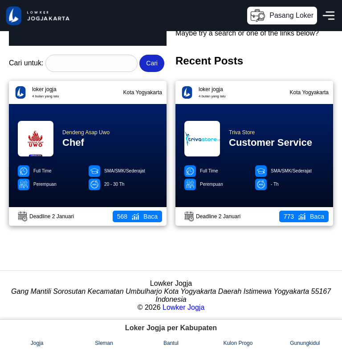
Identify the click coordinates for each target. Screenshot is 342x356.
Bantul (171, 343)
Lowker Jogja (183, 307)
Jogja (37, 343)
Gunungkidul (305, 343)
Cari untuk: (26, 63)
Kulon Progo (237, 343)
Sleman (104, 343)
